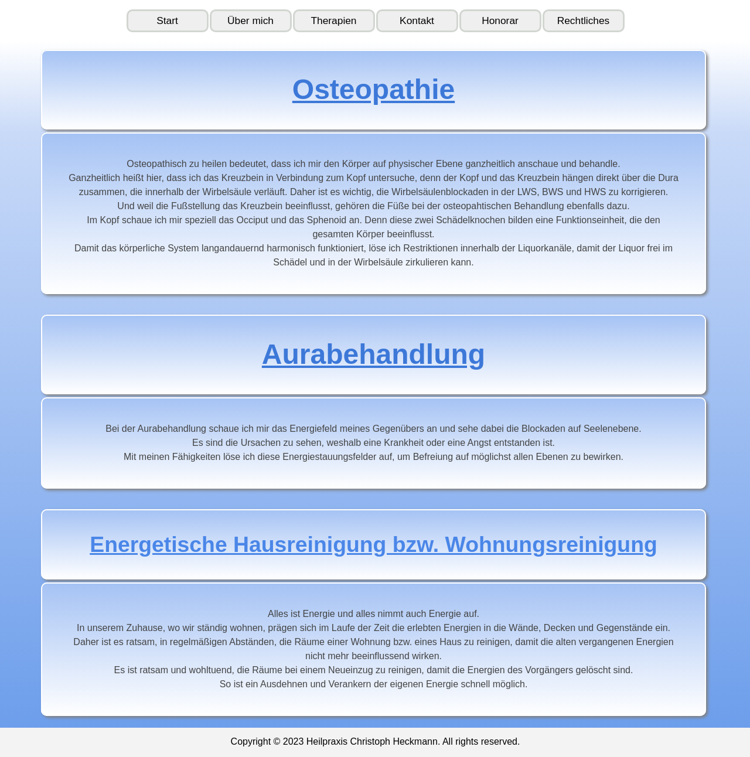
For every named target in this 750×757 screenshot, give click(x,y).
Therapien (333, 20)
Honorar (500, 20)
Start (167, 20)
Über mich (250, 20)
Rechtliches (583, 20)
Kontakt (417, 20)
